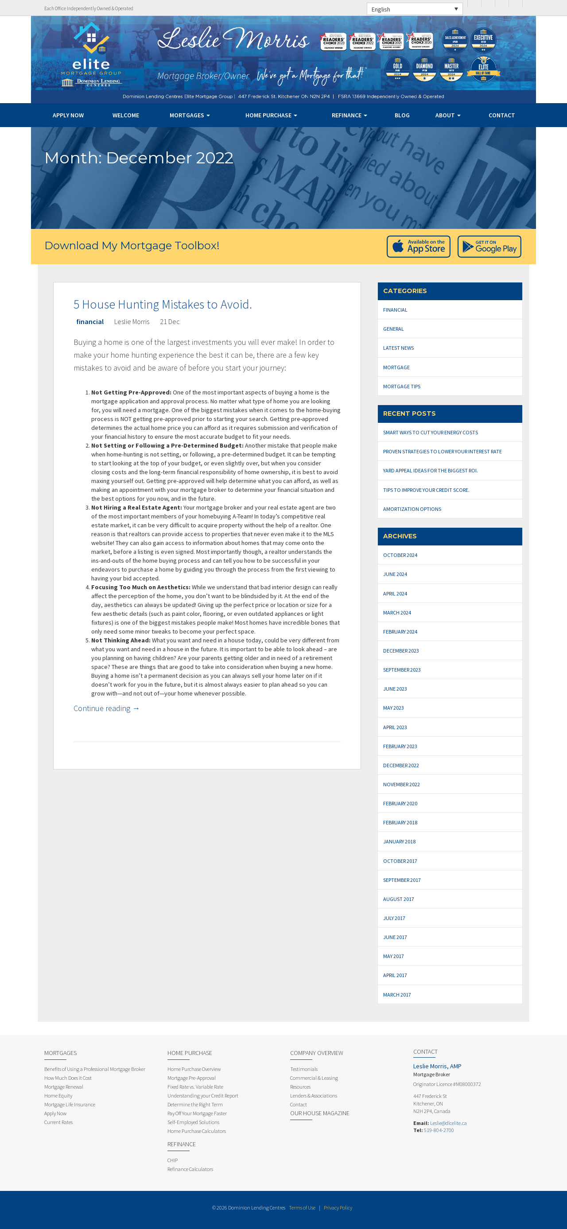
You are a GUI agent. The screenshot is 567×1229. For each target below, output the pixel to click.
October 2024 (400, 555)
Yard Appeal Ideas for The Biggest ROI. (430, 470)
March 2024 (397, 612)
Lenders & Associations (313, 1095)
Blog (402, 115)
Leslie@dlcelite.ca (448, 1123)
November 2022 (401, 784)
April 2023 (395, 727)
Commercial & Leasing (314, 1077)
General (393, 328)
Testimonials (304, 1069)
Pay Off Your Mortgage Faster (197, 1113)
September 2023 (402, 669)
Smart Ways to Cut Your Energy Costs (430, 432)
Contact (502, 115)
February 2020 (400, 803)
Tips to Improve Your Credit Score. (426, 490)
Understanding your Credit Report (202, 1095)
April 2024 (395, 593)
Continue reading (107, 708)
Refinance (349, 115)
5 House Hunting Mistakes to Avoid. (163, 304)
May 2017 (393, 956)
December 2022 (401, 765)
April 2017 (395, 975)
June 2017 (395, 937)
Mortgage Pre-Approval (191, 1077)
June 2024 (395, 574)
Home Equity (58, 1095)
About (448, 115)
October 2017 (400, 861)
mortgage (396, 367)
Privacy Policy (338, 1207)
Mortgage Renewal (63, 1086)
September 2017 (402, 880)
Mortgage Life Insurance (69, 1104)
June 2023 (395, 688)
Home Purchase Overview (194, 1069)
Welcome (126, 115)
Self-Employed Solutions (193, 1122)
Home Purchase (271, 115)
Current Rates (58, 1122)
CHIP (172, 1160)
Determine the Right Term (195, 1104)
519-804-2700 (439, 1130)
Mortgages (190, 115)
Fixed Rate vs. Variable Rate (195, 1086)
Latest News (398, 347)
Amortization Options (412, 509)
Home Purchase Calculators (196, 1131)
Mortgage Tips (401, 386)
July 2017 (394, 918)
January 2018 (399, 841)
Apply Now (68, 115)
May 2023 (393, 707)
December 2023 (401, 650)
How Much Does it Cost (68, 1077)
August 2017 (398, 899)
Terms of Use (302, 1207)
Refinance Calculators (190, 1169)
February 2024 (400, 631)
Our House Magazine (320, 1113)
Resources (300, 1086)
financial (90, 321)
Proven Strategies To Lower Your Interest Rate (442, 451)
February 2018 (400, 822)
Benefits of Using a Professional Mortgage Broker (94, 1069)
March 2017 (397, 994)
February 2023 (400, 746)
